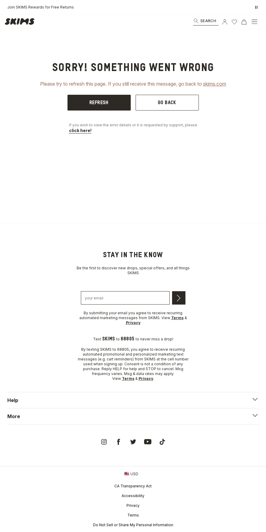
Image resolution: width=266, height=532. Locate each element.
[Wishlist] (234, 22)
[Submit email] (178, 298)
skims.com (214, 84)
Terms (133, 515)
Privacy (133, 505)
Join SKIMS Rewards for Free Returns (40, 7)
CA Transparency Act (133, 486)
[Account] (224, 22)
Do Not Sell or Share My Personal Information (133, 525)
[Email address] (125, 298)
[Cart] (244, 22)
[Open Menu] (254, 22)
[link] (21, 22)
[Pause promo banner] (256, 7)
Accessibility (133, 495)
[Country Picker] (131, 473)
